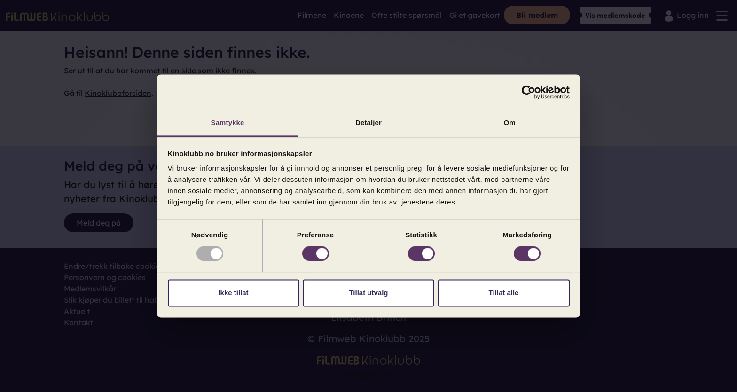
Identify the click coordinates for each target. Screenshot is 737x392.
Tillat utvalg (368, 293)
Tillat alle (504, 293)
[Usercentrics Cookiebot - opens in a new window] (528, 92)
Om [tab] (509, 122)
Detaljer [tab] (368, 122)
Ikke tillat (233, 293)
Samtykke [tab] (227, 122)
